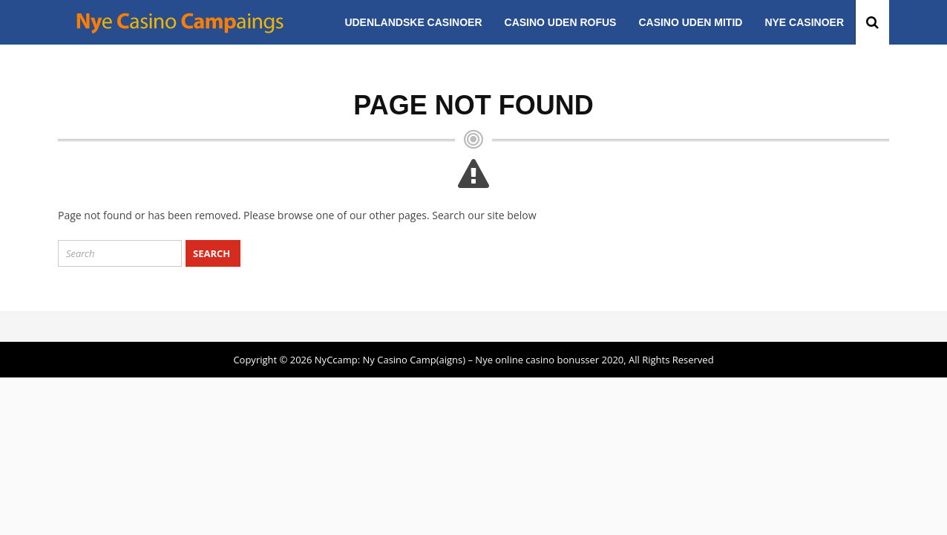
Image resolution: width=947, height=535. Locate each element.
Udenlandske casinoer (413, 22)
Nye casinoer (804, 22)
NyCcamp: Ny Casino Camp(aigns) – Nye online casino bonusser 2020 (469, 359)
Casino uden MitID (690, 22)
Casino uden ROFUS (561, 22)
